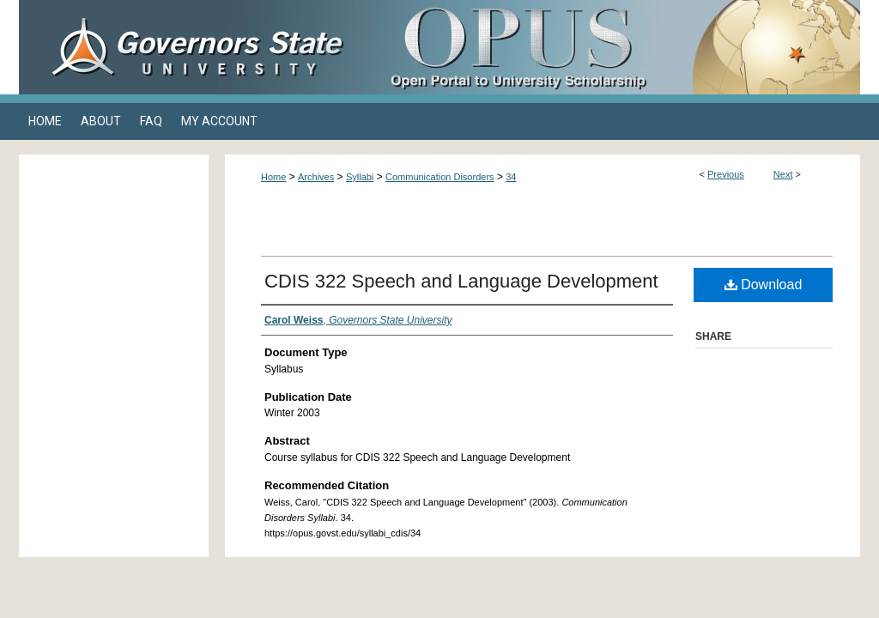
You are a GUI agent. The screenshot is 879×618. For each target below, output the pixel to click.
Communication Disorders (439, 177)
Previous (725, 174)
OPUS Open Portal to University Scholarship (611, 47)
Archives (316, 177)
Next (783, 174)
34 (511, 177)
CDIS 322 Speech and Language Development (461, 281)
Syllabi (359, 177)
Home (273, 177)
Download (763, 284)
